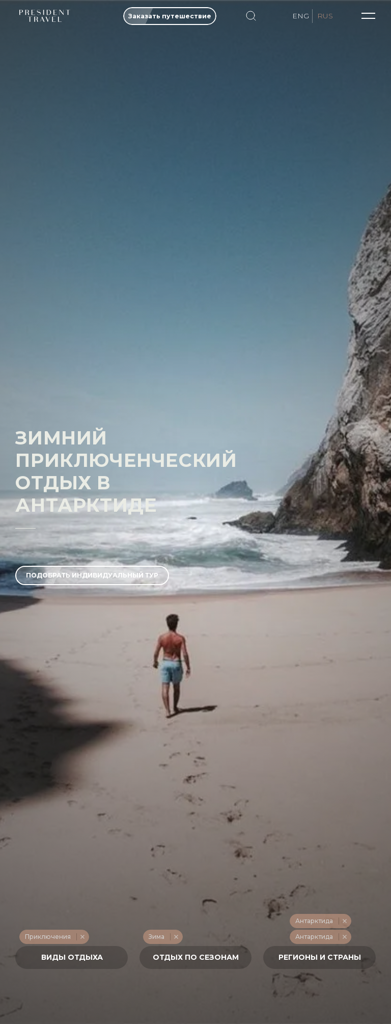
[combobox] (71, 957)
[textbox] (71, 957)
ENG (300, 15)
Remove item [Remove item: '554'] (344, 936)
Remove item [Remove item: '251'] (344, 921)
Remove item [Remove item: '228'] (82, 936)
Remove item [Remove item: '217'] (176, 936)
